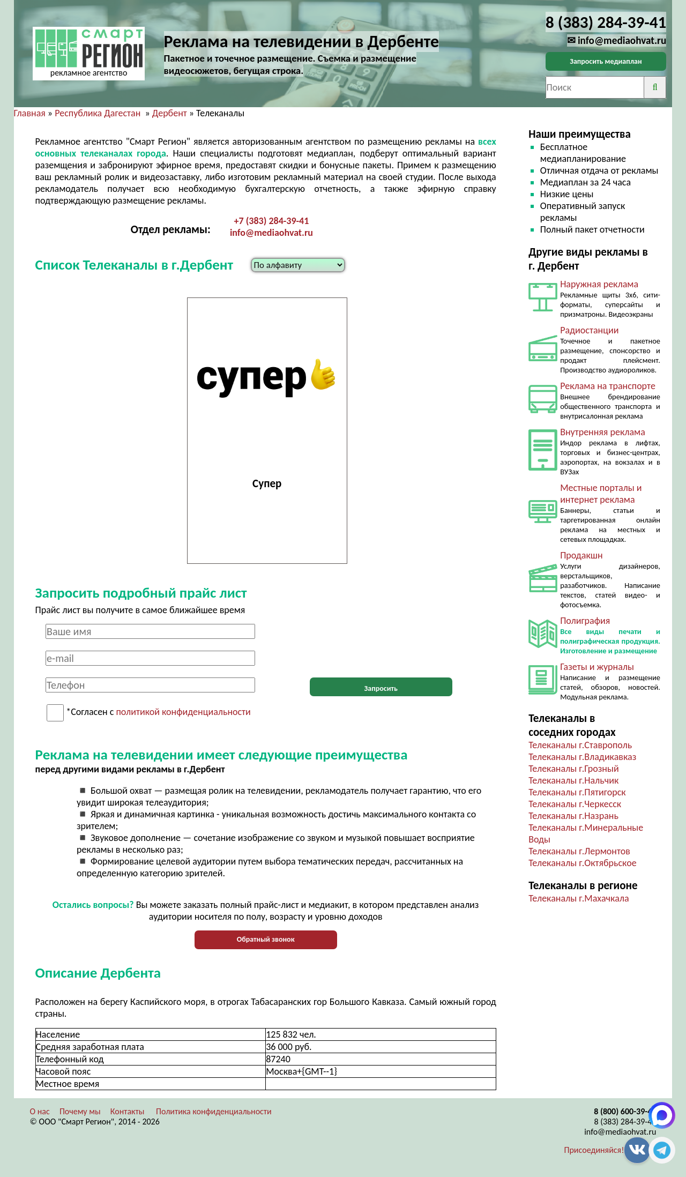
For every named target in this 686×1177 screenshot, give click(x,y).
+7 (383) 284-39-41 (271, 221)
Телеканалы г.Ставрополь (580, 745)
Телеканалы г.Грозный (573, 768)
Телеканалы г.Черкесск (574, 804)
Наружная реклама (599, 284)
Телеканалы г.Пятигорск (576, 792)
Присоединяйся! (594, 1150)
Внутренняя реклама (602, 432)
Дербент (169, 113)
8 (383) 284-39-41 (625, 1121)
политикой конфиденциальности (183, 712)
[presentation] (381, 645)
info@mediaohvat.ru (271, 233)
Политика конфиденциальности (214, 1111)
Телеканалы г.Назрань (573, 816)
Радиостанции (589, 330)
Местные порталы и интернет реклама (601, 493)
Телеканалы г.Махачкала (578, 898)
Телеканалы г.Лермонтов (579, 851)
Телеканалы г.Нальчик (573, 780)
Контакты (127, 1111)
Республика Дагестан (97, 113)
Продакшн (581, 555)
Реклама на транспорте (607, 386)
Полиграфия (585, 621)
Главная (30, 113)
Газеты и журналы (597, 667)
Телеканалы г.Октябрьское (582, 863)
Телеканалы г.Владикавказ (582, 757)
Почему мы (80, 1111)
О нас (40, 1111)
